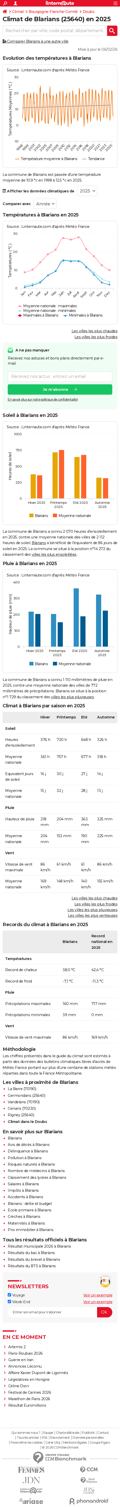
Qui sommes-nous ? (25, 1433)
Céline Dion (18, 1386)
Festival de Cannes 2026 (29, 1392)
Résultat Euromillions (27, 1405)
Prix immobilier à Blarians (30, 1229)
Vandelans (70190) (24, 1102)
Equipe (48, 1433)
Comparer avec (17, 203)
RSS (44, 1437)
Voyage (16, 1295)
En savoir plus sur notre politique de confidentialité (43, 399)
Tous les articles (28, 1437)
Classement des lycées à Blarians (37, 1177)
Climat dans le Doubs (27, 1121)
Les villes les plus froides (96, 337)
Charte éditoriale (67, 1433)
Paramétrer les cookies (26, 1442)
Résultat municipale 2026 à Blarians (39, 1246)
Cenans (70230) (22, 1108)
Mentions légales (75, 1442)
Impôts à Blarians (23, 1190)
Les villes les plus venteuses (93, 915)
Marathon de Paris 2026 (29, 1399)
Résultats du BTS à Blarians (32, 1266)
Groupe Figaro (100, 1442)
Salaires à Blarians (23, 1184)
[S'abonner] (60, 1312)
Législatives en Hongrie (29, 1379)
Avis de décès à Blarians (28, 1144)
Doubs (89, 11)
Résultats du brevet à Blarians (34, 1259)
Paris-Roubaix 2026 (25, 1353)
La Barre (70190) (22, 1088)
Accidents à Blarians (25, 1197)
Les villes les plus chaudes (95, 331)
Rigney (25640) (21, 1115)
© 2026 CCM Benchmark (60, 1447)
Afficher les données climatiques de (38, 191)
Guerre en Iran (20, 1360)
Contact (103, 1433)
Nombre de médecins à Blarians (36, 1170)
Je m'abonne (55, 389)
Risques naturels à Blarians (31, 1164)
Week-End (19, 1302)
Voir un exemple (98, 1295)
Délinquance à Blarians (28, 1151)
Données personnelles (88, 1437)
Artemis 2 (17, 1347)
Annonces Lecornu (25, 1366)
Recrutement (60, 1437)
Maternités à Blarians (26, 1223)
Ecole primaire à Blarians (30, 1210)
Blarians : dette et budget (30, 1203)
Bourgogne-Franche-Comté (53, 11)
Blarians (39, 543)
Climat (18, 11)
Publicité (88, 1433)
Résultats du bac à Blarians (31, 1252)
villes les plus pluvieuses (72, 697)
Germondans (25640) (26, 1095)
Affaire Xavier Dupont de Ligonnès (38, 1372)
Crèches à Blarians (24, 1216)
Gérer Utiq (52, 1442)
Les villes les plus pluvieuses (92, 910)
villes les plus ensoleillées (54, 554)
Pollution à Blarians (24, 1158)
